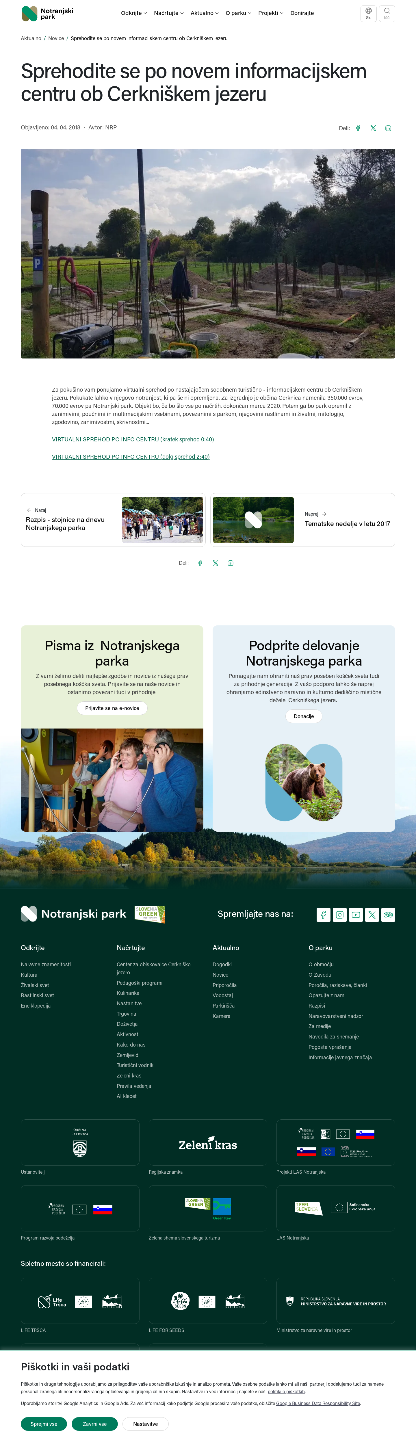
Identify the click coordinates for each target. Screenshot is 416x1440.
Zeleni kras (129, 1076)
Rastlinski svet (37, 996)
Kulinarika (128, 993)
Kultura (29, 975)
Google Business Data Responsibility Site (318, 1404)
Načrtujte (131, 948)
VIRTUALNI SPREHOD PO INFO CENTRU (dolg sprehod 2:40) (131, 457)
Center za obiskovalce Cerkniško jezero (154, 969)
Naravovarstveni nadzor (336, 1016)
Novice (56, 39)
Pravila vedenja (134, 1086)
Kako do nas (131, 1045)
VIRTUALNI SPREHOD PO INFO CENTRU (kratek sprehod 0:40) (133, 440)
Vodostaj (223, 996)
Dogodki (222, 965)
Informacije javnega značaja (340, 1058)
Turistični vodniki (136, 1066)
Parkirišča (224, 1006)
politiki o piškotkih (286, 1392)
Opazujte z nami (327, 996)
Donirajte (302, 13)
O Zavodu (320, 975)
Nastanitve (129, 1004)
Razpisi (317, 1006)
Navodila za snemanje (334, 1037)
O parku (320, 948)
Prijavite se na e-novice (112, 708)
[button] (134, 14)
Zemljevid (127, 1055)
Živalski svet (35, 986)
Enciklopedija (36, 1006)
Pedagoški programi (139, 983)
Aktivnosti (128, 1035)
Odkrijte (33, 948)
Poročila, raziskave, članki (338, 986)
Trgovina (126, 1014)
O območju (321, 965)
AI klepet (127, 1096)
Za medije (320, 1027)
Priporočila (225, 986)
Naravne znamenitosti (46, 965)
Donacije (304, 717)
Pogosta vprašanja (330, 1047)
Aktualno (31, 39)
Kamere (221, 1016)
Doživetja (127, 1024)
